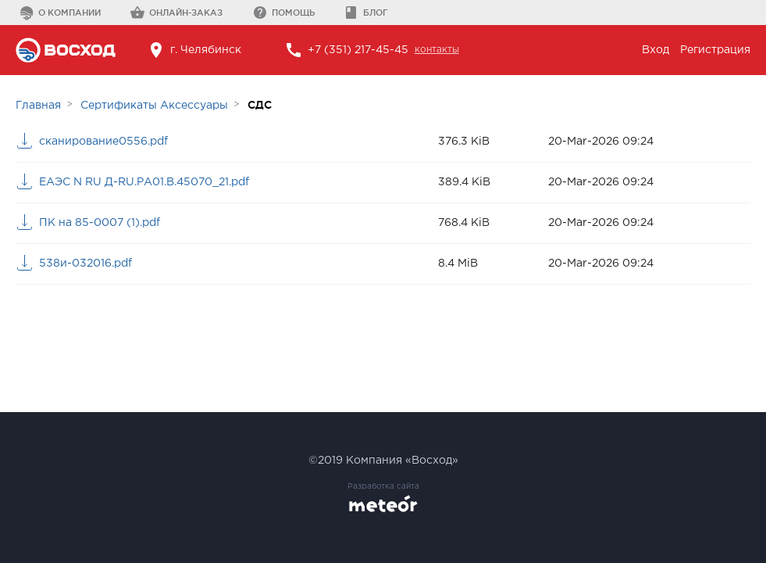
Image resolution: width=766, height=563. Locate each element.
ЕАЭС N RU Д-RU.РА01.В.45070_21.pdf (144, 182)
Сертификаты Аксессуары (154, 105)
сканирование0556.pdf (103, 141)
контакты (437, 49)
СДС (260, 105)
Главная (38, 105)
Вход (655, 50)
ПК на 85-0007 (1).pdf (99, 223)
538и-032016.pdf (85, 263)
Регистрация (715, 50)
